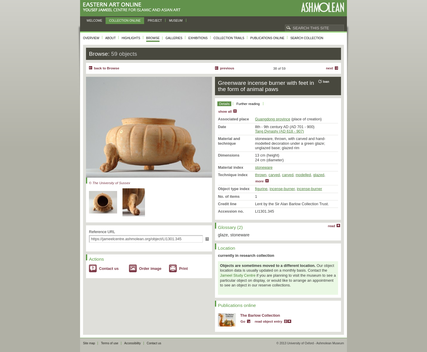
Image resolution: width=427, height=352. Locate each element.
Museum (176, 20)
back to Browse (106, 68)
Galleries (173, 38)
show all (225, 111)
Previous (227, 68)
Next (329, 68)
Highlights (131, 38)
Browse (153, 38)
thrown (260, 175)
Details (224, 104)
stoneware (264, 167)
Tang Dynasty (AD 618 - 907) (279, 131)
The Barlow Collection (260, 315)
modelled (303, 175)
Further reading (248, 104)
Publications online (267, 38)
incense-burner (282, 189)
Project (155, 20)
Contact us (109, 268)
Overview (91, 38)
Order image (150, 268)
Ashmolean (322, 7)
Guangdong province (272, 119)
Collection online (125, 20)
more (259, 181)
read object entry (268, 321)
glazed (318, 175)
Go (242, 321)
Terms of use (109, 343)
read (331, 226)
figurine (261, 189)
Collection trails (229, 38)
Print (183, 268)
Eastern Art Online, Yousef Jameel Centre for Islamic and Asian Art (133, 7)
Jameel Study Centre (238, 275)
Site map (89, 343)
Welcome (94, 20)
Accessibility (132, 343)
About (110, 38)
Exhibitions (198, 38)
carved (274, 175)
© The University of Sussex (109, 183)
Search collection (306, 38)
